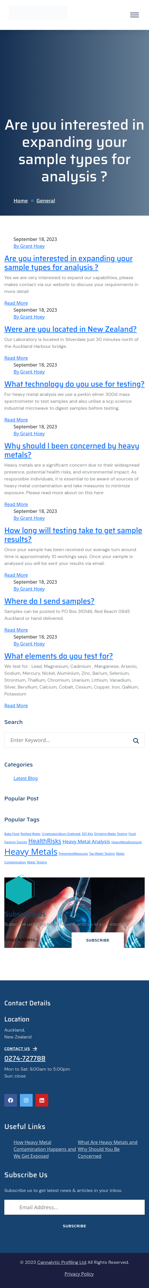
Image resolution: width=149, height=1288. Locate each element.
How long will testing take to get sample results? (73, 535)
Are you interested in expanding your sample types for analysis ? (68, 263)
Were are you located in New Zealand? (70, 329)
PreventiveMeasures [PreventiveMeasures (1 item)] (73, 854)
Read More (16, 303)
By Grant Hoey (29, 246)
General (45, 201)
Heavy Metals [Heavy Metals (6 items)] (30, 851)
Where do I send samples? (49, 601)
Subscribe (97, 940)
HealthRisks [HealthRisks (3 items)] (44, 841)
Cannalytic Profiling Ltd (61, 1262)
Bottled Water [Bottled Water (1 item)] (31, 834)
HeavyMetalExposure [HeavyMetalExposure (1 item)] (126, 842)
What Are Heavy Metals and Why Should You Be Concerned (107, 1149)
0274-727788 (25, 1058)
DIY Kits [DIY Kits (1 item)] (87, 834)
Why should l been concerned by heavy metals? (71, 450)
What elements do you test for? (58, 656)
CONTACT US (20, 1048)
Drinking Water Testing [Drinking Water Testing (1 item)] (110, 834)
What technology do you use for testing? (74, 384)
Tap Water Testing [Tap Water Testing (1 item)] (102, 854)
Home (21, 201)
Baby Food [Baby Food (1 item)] (11, 834)
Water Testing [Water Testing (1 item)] (37, 862)
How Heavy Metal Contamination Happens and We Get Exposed (45, 1149)
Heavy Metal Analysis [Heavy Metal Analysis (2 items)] (86, 841)
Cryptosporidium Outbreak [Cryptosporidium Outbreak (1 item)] (61, 834)
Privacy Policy (79, 1274)
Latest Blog (26, 778)
